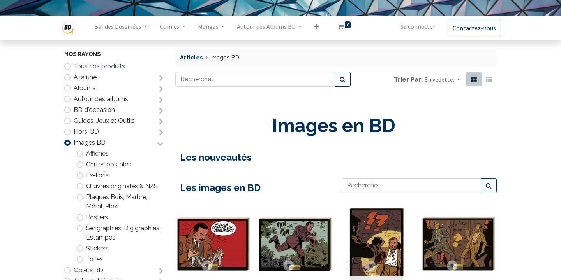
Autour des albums (101, 99)
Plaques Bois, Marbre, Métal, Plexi (116, 201)
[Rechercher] (343, 79)
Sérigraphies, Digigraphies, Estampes (123, 232)
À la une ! (87, 77)
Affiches (97, 153)
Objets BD (88, 270)
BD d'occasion (94, 110)
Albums (85, 88)
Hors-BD (86, 131)
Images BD (90, 142)
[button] (320, 28)
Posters (97, 217)
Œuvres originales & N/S (122, 186)
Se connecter (413, 26)
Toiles (94, 259)
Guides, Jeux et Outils (104, 120)
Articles (191, 57)
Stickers (97, 248)
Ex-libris (97, 175)
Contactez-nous (470, 28)
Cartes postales (108, 164)
